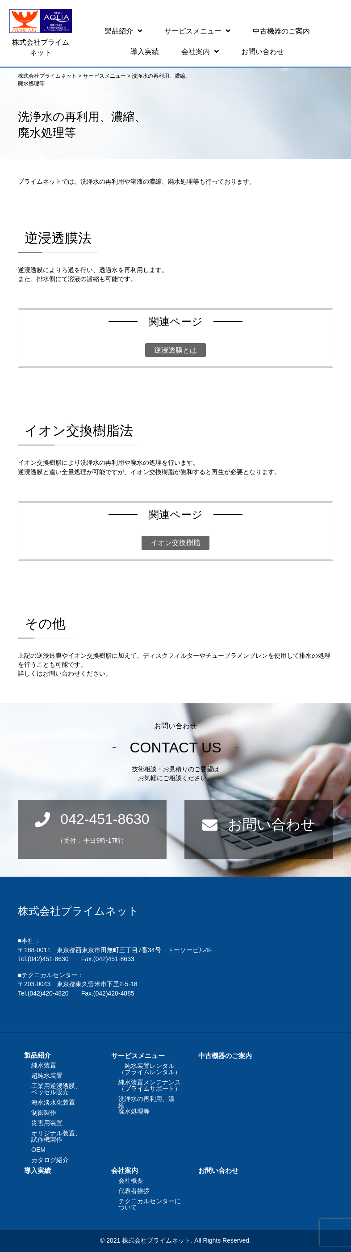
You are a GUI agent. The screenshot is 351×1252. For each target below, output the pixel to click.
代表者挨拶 (134, 1190)
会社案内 (124, 1170)
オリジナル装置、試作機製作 (56, 1136)
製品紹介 (37, 1055)
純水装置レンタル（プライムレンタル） (149, 1069)
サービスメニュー (138, 1055)
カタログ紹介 (50, 1160)
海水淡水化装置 (53, 1102)
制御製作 (43, 1112)
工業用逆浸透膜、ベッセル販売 (56, 1089)
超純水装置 (47, 1075)
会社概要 (130, 1180)
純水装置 (43, 1065)
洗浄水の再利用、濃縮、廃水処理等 (146, 1105)
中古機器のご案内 (225, 1055)
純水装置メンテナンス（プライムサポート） (149, 1085)
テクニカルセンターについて (149, 1204)
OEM (38, 1149)
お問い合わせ (218, 1170)
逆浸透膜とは (175, 350)
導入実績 (37, 1170)
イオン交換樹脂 (175, 542)
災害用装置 (47, 1122)
